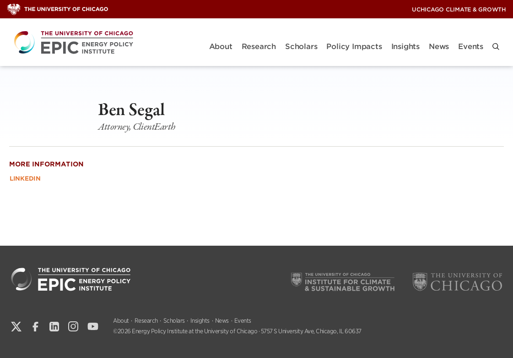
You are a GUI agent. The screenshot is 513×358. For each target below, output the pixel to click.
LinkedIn (25, 178)
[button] (495, 46)
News (439, 46)
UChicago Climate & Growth (459, 9)
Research (259, 46)
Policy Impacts (354, 46)
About (220, 46)
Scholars (301, 46)
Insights (405, 46)
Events (470, 46)
